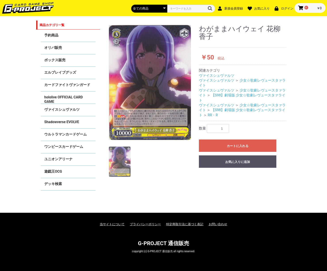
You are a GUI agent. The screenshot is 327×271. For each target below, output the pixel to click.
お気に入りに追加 (237, 162)
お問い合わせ (218, 224)
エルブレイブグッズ (60, 72)
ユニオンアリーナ (58, 159)
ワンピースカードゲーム (63, 147)
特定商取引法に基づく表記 (184, 224)
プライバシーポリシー (145, 224)
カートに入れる (237, 146)
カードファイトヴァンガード (67, 85)
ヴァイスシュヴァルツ (62, 109)
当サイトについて (112, 224)
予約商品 (51, 35)
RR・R (213, 115)
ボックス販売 (54, 60)
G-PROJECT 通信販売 (163, 243)
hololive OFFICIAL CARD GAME (63, 99)
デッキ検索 (53, 184)
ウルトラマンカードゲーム (65, 134)
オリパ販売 (53, 48)
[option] (150, 82)
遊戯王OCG (53, 171)
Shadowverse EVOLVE (61, 122)
